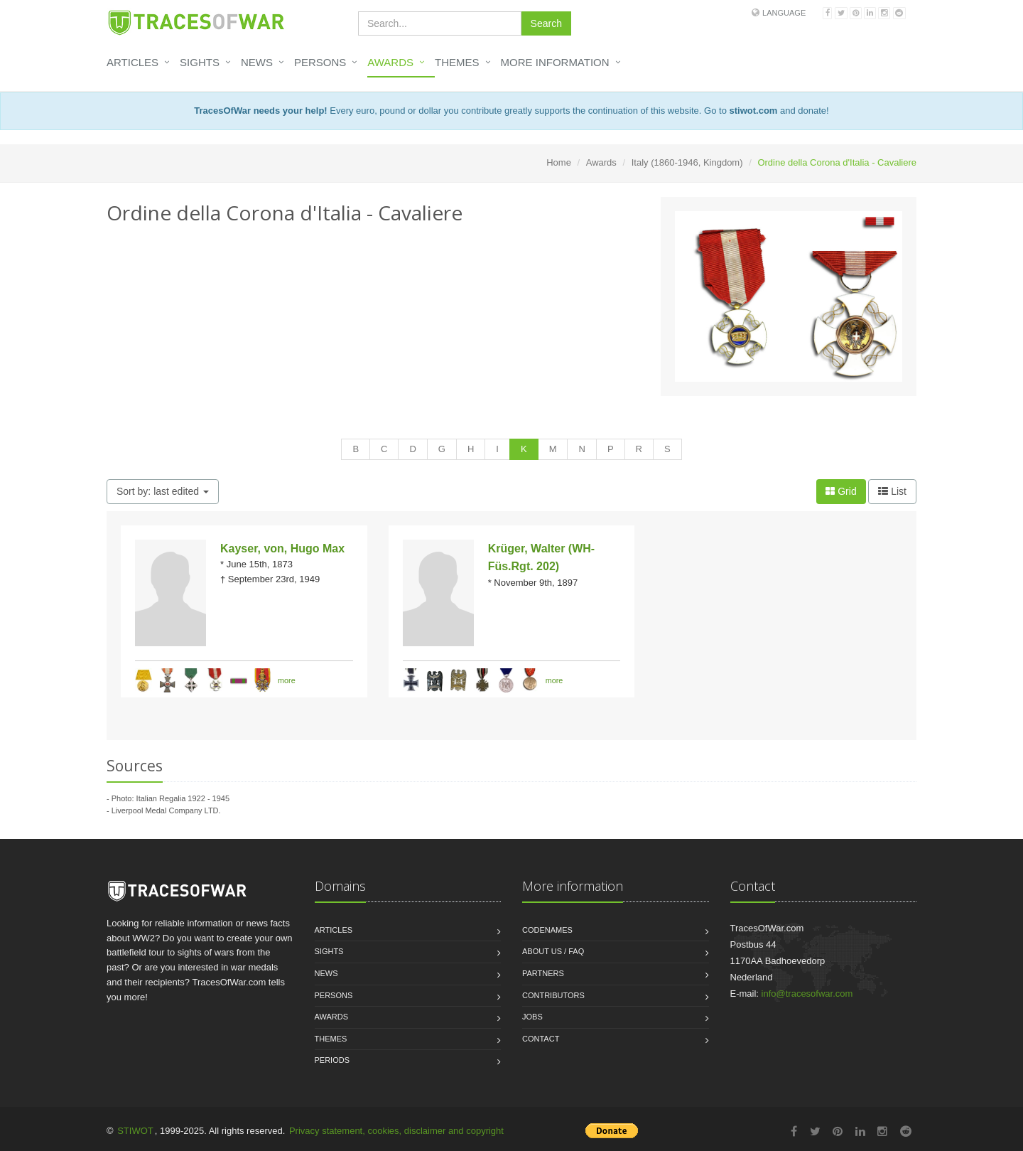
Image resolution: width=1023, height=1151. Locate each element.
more (287, 679)
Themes (457, 62)
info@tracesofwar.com (807, 993)
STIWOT (135, 1130)
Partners (543, 973)
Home (558, 162)
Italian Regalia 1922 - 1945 (182, 798)
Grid (841, 491)
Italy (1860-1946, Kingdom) (687, 162)
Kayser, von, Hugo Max (282, 548)
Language (784, 13)
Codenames (547, 930)
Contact (540, 1038)
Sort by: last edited (163, 491)
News (257, 62)
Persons (320, 62)
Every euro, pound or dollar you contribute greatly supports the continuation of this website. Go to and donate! (511, 110)
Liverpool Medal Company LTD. (166, 810)
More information (555, 62)
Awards (390, 62)
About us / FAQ (553, 951)
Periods (332, 1060)
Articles (132, 62)
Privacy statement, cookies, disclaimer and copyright (396, 1130)
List (892, 491)
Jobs (532, 1016)
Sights (200, 62)
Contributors (553, 995)
